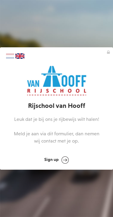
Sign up (56, 160)
